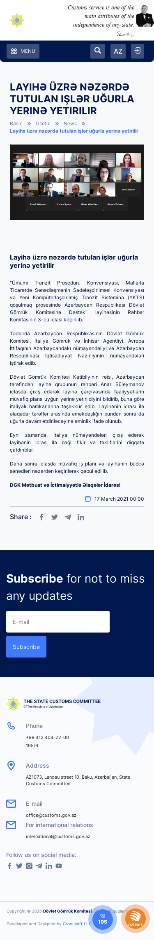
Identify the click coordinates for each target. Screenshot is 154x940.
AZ (118, 51)
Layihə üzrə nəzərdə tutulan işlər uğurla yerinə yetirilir (74, 131)
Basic (16, 123)
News (70, 123)
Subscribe (26, 646)
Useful (43, 123)
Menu (23, 51)
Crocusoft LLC (77, 923)
